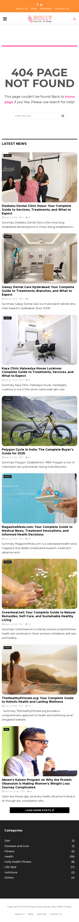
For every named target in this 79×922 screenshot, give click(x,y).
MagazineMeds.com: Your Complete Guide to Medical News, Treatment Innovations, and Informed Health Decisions (37, 530)
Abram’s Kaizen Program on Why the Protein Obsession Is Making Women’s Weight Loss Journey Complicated (37, 783)
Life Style (10, 867)
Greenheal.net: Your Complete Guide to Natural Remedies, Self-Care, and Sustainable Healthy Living (38, 616)
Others (9, 877)
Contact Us (62, 8)
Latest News (14, 144)
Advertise (46, 8)
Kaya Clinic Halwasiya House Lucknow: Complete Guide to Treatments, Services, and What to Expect (38, 372)
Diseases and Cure (17, 846)
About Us (22, 8)
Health (8, 155)
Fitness (8, 399)
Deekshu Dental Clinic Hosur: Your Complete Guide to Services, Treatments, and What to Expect (36, 209)
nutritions (11, 872)
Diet (6, 729)
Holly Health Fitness (18, 861)
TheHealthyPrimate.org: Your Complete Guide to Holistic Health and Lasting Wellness (38, 700)
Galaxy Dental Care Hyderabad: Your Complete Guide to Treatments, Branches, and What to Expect (38, 290)
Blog (34, 8)
